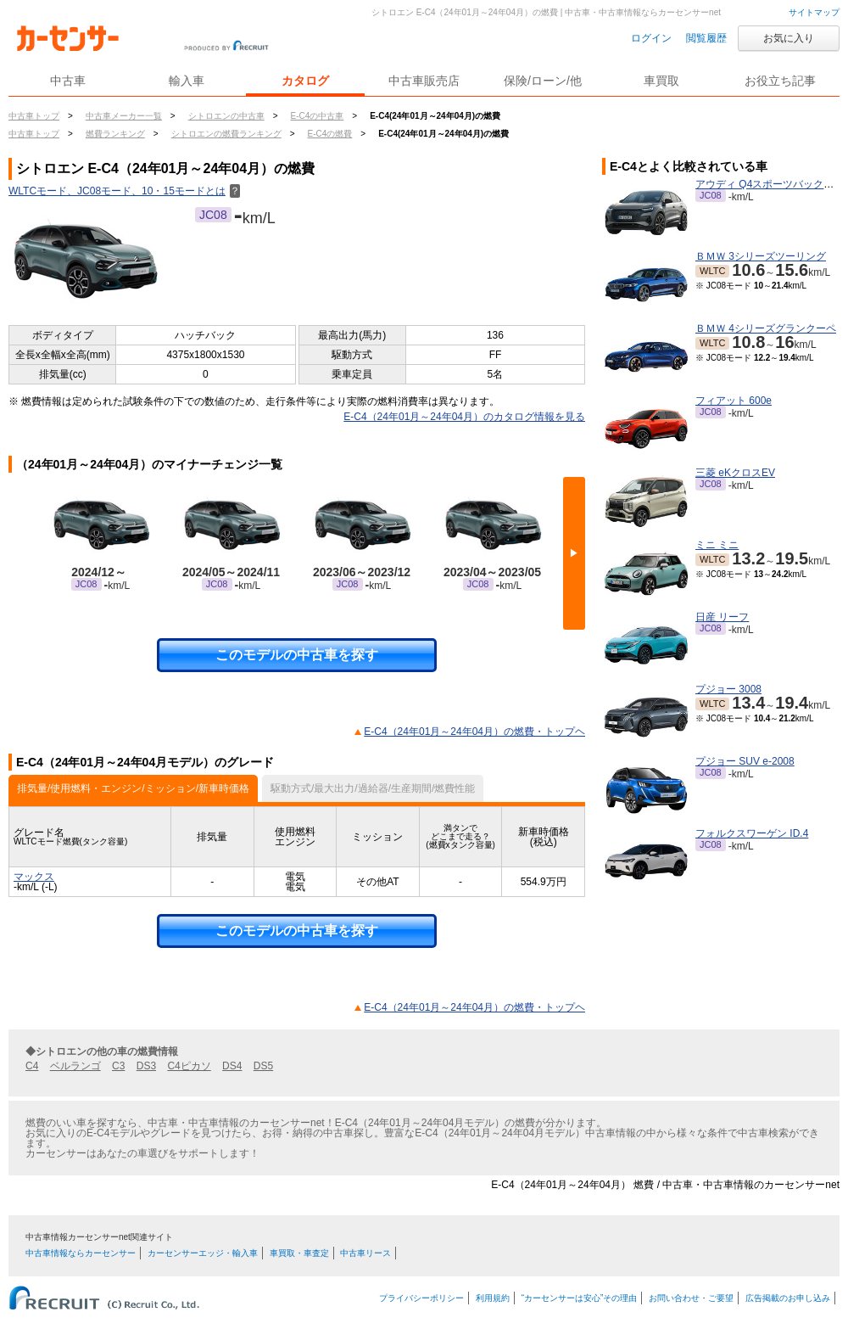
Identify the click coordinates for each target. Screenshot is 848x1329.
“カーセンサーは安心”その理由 (580, 1298)
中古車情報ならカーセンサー (80, 1253)
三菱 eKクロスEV (735, 473)
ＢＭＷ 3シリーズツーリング (760, 256)
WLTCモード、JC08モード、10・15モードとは (124, 191)
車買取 (661, 80)
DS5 (263, 1066)
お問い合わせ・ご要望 (691, 1298)
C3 (118, 1066)
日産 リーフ (722, 617)
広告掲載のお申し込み (787, 1298)
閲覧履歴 (706, 38)
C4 (31, 1066)
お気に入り (788, 38)
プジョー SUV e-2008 (745, 761)
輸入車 (186, 80)
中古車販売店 (424, 80)
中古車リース (365, 1253)
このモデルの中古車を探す (296, 655)
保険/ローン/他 (543, 80)
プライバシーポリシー (421, 1298)
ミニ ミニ (717, 545)
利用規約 (493, 1298)
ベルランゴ (75, 1066)
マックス (34, 877)
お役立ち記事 (780, 80)
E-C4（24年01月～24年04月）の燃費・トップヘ (474, 731)
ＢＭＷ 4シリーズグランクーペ (765, 328)
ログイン (651, 38)
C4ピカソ (188, 1066)
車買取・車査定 (299, 1253)
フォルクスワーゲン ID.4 (751, 833)
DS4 (232, 1066)
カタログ (305, 80)
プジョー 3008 (728, 689)
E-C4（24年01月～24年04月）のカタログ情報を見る (464, 417)
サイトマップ (814, 12)
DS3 (146, 1066)
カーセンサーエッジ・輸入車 (203, 1253)
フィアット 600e (733, 401)
